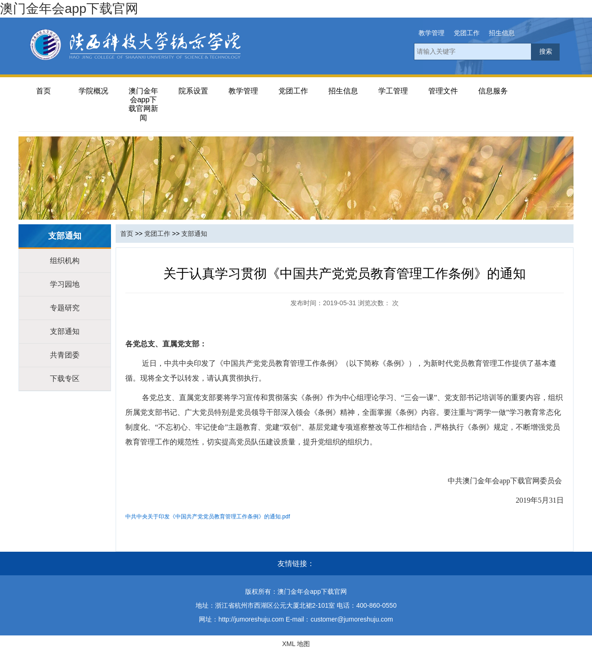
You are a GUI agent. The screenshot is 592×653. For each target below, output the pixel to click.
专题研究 (65, 308)
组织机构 (65, 261)
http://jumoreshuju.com (251, 619)
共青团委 (65, 355)
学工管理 (393, 91)
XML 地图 (296, 643)
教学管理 (431, 33)
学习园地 (65, 284)
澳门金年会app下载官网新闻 (143, 104)
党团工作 (467, 33)
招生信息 (502, 33)
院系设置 (193, 91)
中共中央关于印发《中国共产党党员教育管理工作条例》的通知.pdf (207, 516)
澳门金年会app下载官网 (69, 8)
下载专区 (65, 378)
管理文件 (443, 91)
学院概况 (93, 91)
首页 (43, 91)
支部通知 (65, 331)
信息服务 (493, 91)
